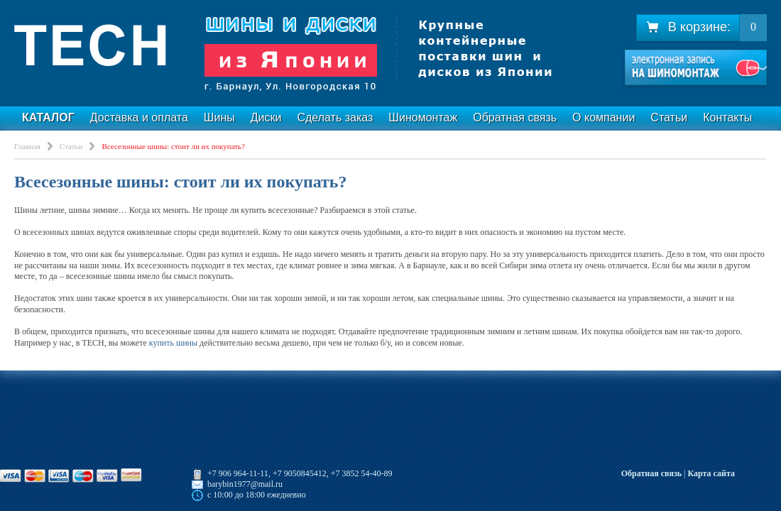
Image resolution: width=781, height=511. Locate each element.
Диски (266, 117)
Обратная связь (515, 117)
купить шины (173, 343)
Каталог (48, 117)
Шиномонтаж (422, 117)
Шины (219, 117)
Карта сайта (711, 473)
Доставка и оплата (139, 117)
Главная (27, 146)
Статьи (668, 117)
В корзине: (688, 27)
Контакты (727, 117)
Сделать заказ (335, 117)
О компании (603, 117)
